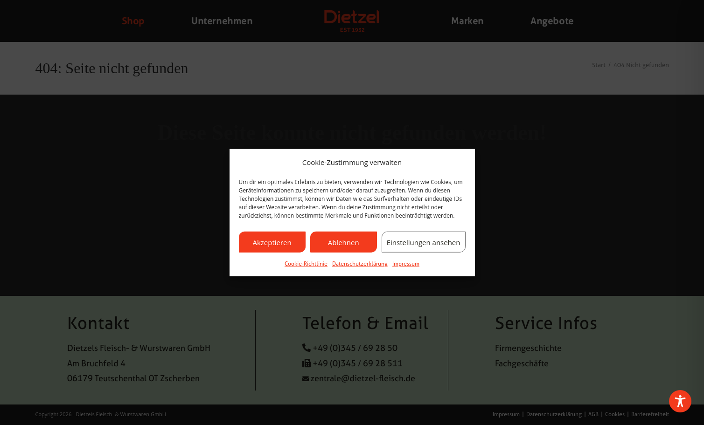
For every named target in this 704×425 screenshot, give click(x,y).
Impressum (405, 263)
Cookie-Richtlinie (306, 263)
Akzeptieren (271, 242)
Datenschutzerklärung (360, 263)
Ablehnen (343, 242)
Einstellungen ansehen (423, 242)
